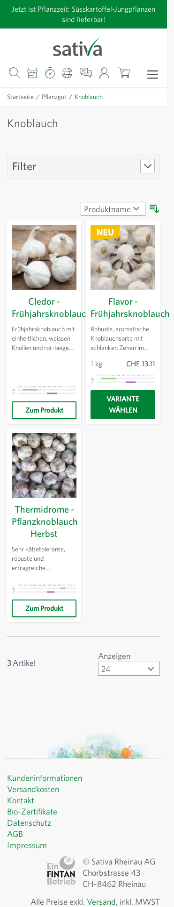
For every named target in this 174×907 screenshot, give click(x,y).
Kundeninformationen (47, 778)
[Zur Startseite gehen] (83, 46)
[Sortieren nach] (111, 209)
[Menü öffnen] (152, 74)
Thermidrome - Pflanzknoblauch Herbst (46, 521)
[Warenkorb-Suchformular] (14, 73)
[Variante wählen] (123, 404)
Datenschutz (30, 823)
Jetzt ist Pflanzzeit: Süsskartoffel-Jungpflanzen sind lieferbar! (83, 14)
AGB (16, 834)
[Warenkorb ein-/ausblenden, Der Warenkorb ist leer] (123, 73)
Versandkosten (35, 789)
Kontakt (21, 800)
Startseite (21, 96)
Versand (96, 902)
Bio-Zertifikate (33, 811)
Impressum (28, 845)
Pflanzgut (54, 96)
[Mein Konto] (104, 73)
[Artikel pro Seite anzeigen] (127, 669)
